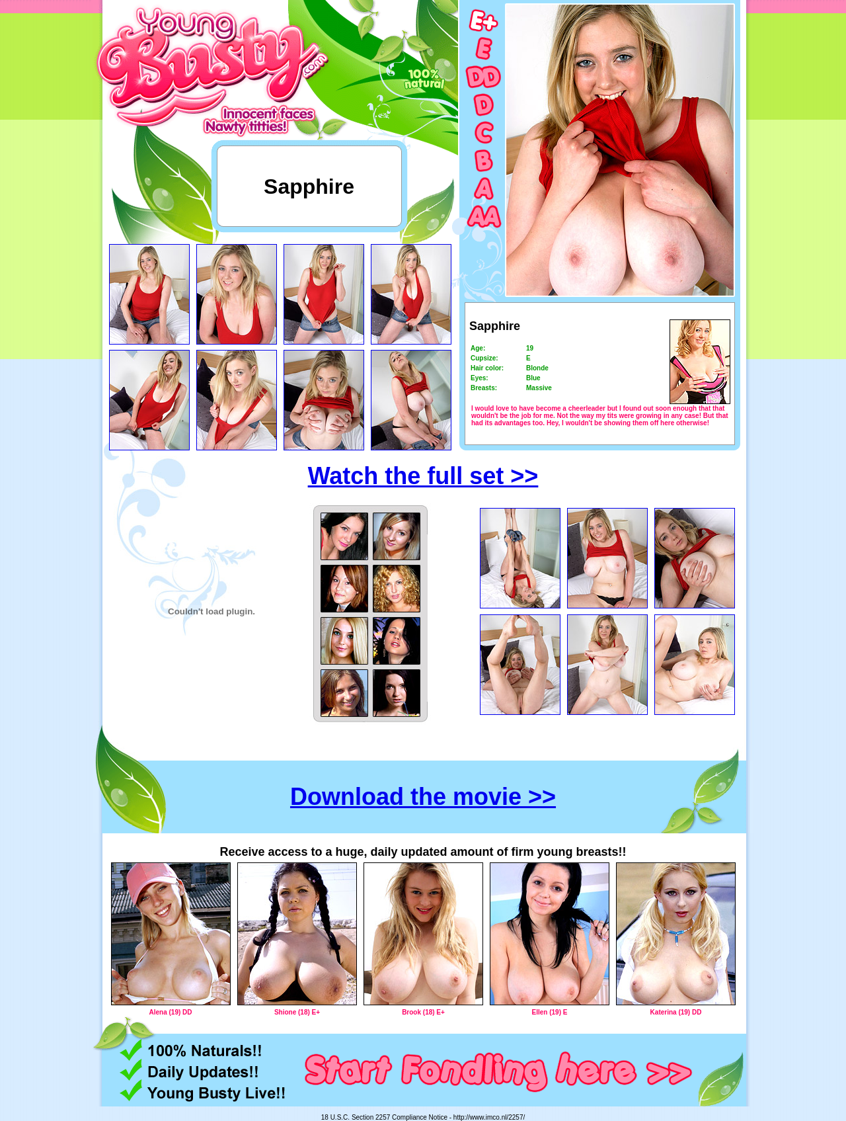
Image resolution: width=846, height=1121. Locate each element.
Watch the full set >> (423, 475)
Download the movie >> (423, 796)
